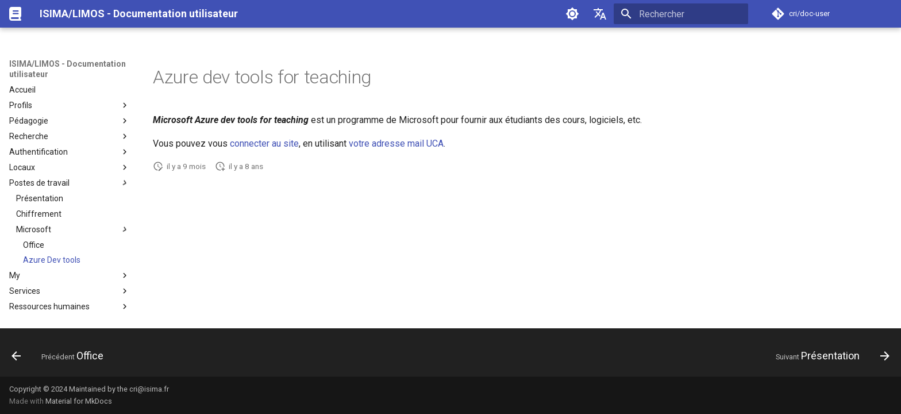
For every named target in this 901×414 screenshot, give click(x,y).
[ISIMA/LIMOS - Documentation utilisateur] (15, 13)
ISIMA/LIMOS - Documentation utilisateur (67, 69)
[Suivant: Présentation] (828, 356)
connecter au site (264, 143)
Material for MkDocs (78, 401)
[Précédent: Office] (61, 356)
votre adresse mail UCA (396, 143)
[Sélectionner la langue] (599, 13)
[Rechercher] (681, 13)
